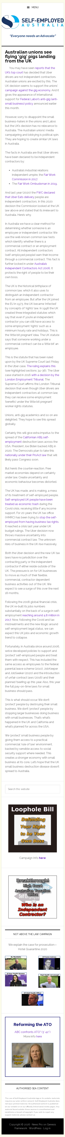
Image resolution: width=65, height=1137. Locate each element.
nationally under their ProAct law (25, 455)
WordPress (35, 1128)
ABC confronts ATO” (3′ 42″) (32, 1032)
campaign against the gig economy (27, 90)
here (39, 1036)
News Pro (37, 1124)
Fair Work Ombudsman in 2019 (37, 183)
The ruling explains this (41, 366)
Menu (35, 7)
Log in (46, 1128)
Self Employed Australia (33, 23)
